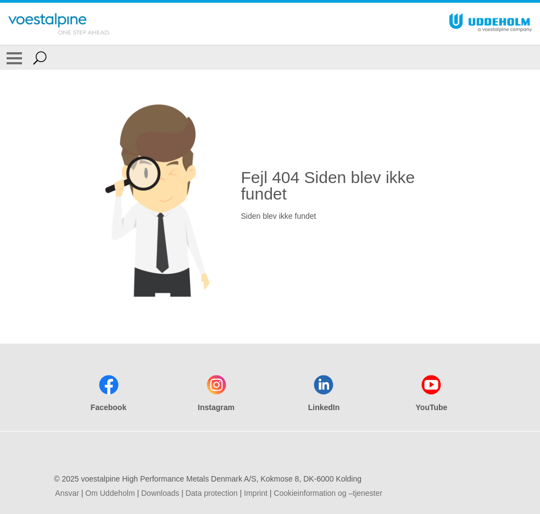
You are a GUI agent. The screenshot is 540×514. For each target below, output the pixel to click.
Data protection (212, 493)
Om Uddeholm (110, 493)
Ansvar (67, 493)
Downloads (160, 493)
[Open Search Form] (40, 58)
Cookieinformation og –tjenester (328, 493)
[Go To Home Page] (59, 23)
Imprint (256, 493)
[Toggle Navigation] (14, 58)
